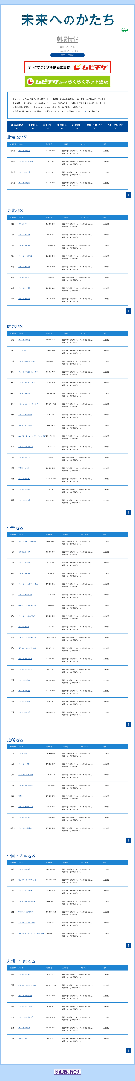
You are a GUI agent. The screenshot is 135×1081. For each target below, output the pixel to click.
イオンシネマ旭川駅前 (25, 161)
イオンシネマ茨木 (24, 764)
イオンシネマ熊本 (24, 1028)
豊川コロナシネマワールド (27, 648)
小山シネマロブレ (24, 479)
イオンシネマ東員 (24, 712)
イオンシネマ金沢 (24, 573)
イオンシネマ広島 (24, 869)
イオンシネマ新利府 (25, 256)
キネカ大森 (22, 350)
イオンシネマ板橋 (24, 340)
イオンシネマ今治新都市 (26, 901)
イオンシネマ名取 (24, 245)
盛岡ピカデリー (23, 224)
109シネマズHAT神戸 (25, 774)
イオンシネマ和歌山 (25, 828)
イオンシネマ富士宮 (25, 669)
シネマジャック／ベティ (26, 382)
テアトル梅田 (22, 753)
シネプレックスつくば (25, 447)
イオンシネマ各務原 (25, 659)
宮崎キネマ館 (22, 1038)
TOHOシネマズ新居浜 (25, 912)
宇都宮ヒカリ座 (23, 468)
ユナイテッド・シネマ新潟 (27, 541)
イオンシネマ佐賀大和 (25, 1017)
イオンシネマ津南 (24, 680)
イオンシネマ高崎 (24, 489)
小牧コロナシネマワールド (27, 637)
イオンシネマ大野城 (25, 1006)
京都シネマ (22, 796)
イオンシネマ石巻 (24, 234)
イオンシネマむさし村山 (26, 361)
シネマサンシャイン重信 (26, 922)
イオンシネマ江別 (24, 151)
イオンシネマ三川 (24, 277)
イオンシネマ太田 (24, 500)
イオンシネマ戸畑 (24, 974)
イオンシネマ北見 (24, 172)
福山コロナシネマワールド (27, 880)
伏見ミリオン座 (23, 627)
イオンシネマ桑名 (24, 691)
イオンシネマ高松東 (25, 890)
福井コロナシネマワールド (27, 605)
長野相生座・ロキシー (25, 552)
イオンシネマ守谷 (24, 457)
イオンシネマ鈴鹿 (24, 701)
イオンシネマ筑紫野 (25, 996)
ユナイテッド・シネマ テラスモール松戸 (32, 436)
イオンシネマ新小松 (25, 594)
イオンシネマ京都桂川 (25, 785)
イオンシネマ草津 (24, 817)
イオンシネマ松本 (24, 562)
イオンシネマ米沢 (24, 267)
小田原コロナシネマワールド (28, 404)
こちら (85, 111)
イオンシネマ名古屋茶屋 (26, 616)
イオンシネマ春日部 (25, 414)
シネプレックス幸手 (25, 425)
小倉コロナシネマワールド (27, 985)
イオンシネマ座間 (24, 393)
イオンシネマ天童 (24, 288)
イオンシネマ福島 (24, 299)
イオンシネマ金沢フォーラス (28, 584)
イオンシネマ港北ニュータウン (28, 372)
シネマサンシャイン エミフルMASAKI (31, 933)
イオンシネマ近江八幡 (25, 807)
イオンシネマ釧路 (24, 183)
